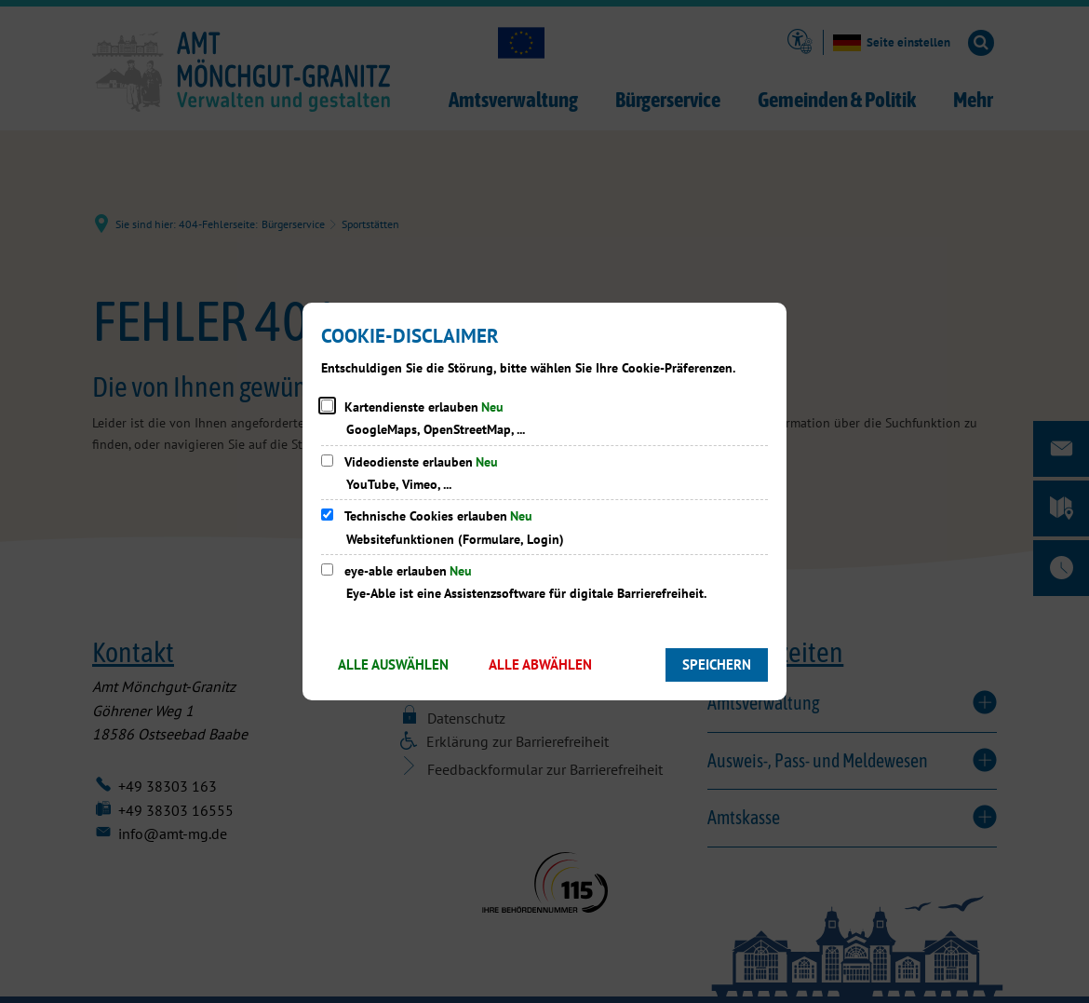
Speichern (716, 664)
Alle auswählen (393, 664)
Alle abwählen (540, 664)
